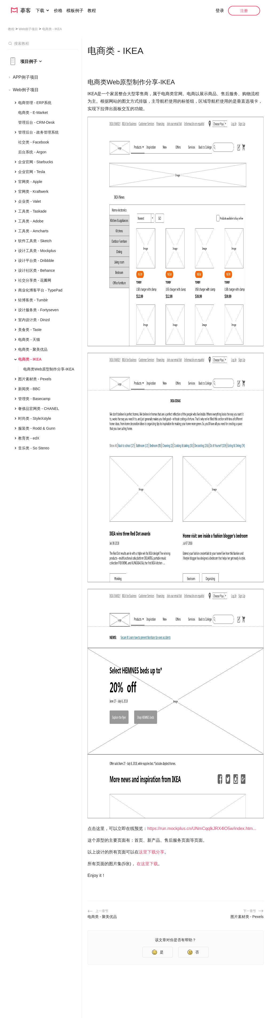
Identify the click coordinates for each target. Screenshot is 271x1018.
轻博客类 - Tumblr (33, 300)
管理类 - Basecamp (34, 399)
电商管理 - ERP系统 (34, 103)
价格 (58, 10)
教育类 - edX (28, 438)
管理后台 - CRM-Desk (36, 122)
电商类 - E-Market (33, 112)
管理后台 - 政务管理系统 (38, 132)
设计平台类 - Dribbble (36, 260)
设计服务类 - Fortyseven (38, 310)
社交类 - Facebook (33, 142)
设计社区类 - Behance (36, 270)
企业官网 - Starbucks (35, 162)
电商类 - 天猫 (29, 339)
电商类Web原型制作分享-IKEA (48, 369)
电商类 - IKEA (30, 359)
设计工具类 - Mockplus (37, 251)
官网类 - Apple (30, 181)
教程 (91, 10)
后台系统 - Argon (32, 152)
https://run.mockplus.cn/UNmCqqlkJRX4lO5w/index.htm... (201, 828)
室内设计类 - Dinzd (34, 320)
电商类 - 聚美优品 (32, 349)
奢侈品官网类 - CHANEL (38, 408)
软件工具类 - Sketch (34, 241)
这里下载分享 (151, 852)
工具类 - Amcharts (33, 231)
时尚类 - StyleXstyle (34, 418)
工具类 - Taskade (32, 211)
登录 (220, 10)
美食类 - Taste (30, 330)
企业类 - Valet (29, 201)
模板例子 (74, 10)
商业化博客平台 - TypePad (40, 290)
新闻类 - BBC (29, 389)
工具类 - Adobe (30, 221)
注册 (244, 11)
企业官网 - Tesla (31, 172)
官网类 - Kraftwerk (33, 191)
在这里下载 (147, 863)
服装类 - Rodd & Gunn (36, 428)
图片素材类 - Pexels (34, 379)
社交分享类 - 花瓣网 (34, 280)
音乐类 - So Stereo (33, 448)
